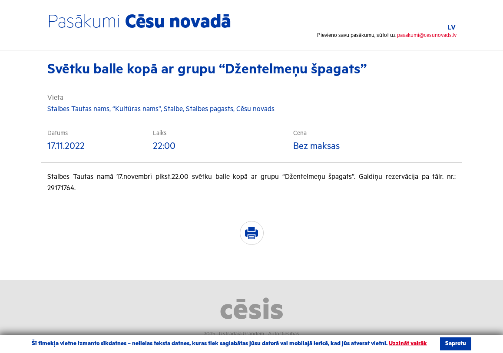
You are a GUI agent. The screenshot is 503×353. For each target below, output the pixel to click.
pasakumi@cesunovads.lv (427, 35)
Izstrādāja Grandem (241, 334)
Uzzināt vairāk (408, 343)
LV (451, 27)
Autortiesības (283, 334)
